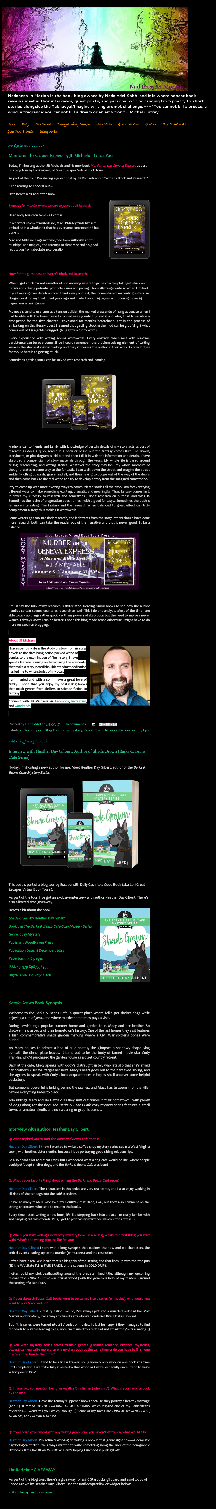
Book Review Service (174, 124)
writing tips (140, 730)
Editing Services (49, 132)
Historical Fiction (117, 730)
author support (31, 730)
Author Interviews (128, 124)
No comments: (75, 724)
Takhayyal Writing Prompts (73, 124)
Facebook (62, 701)
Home (11, 124)
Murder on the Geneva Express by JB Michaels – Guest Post (61, 156)
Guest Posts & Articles (21, 132)
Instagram (78, 701)
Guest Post (93, 730)
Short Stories (104, 124)
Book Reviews (43, 124)
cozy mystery (72, 730)
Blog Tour (52, 730)
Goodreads (23, 706)
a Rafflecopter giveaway (30, 1492)
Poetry (25, 124)
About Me (150, 124)
